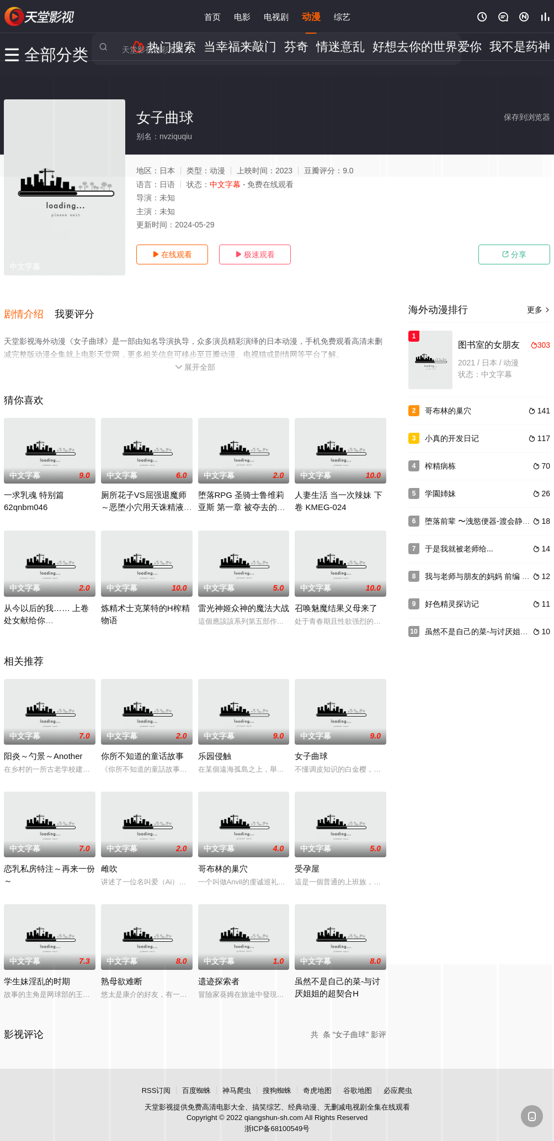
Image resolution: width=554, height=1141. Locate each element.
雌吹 (109, 858)
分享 (514, 254)
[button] (29, 308)
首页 (212, 16)
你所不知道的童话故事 (142, 746)
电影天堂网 (40, 16)
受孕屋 (307, 858)
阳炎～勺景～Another (43, 746)
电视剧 (276, 16)
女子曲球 (311, 746)
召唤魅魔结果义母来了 (336, 598)
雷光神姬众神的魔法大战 (243, 598)
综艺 (342, 16)
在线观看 (172, 254)
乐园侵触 (214, 746)
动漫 (311, 16)
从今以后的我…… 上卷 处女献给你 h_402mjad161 (46, 610)
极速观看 (255, 254)
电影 (242, 16)
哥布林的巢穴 (223, 858)
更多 (538, 309)
